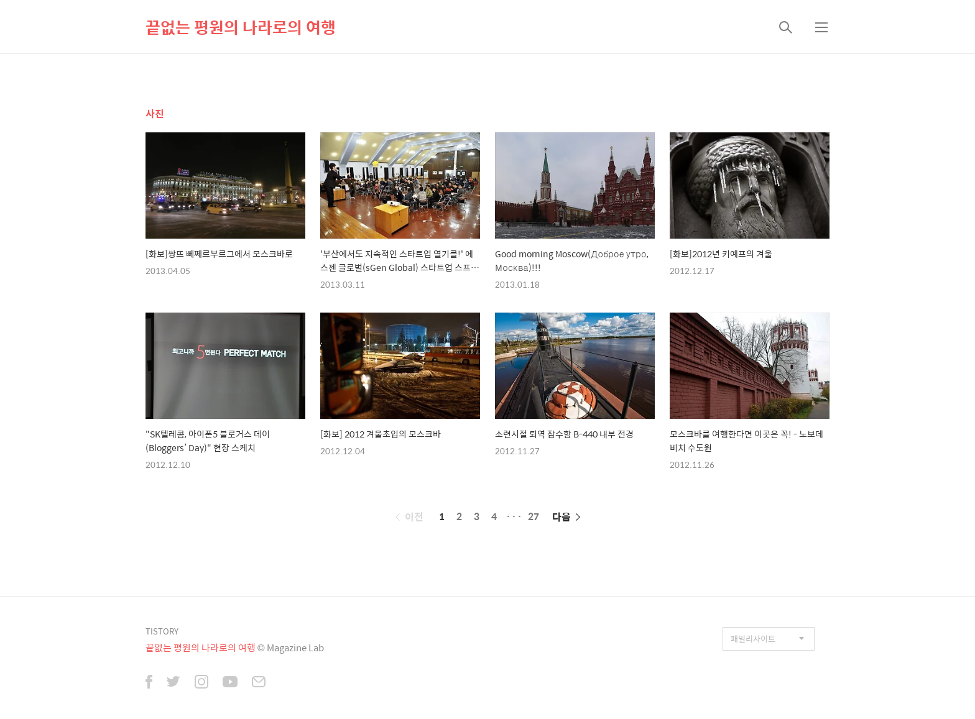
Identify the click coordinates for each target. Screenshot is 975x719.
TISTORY (162, 631)
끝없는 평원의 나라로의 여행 (241, 26)
